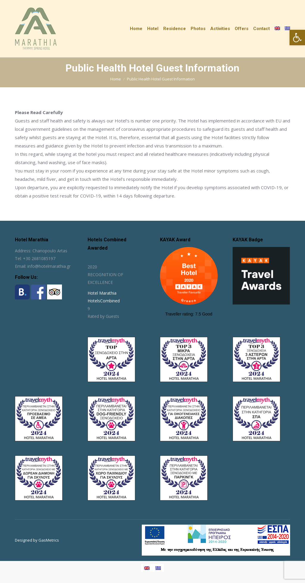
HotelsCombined (104, 301)
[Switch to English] (146, 568)
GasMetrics (48, 540)
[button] (297, 37)
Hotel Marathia (102, 293)
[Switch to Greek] (287, 28)
